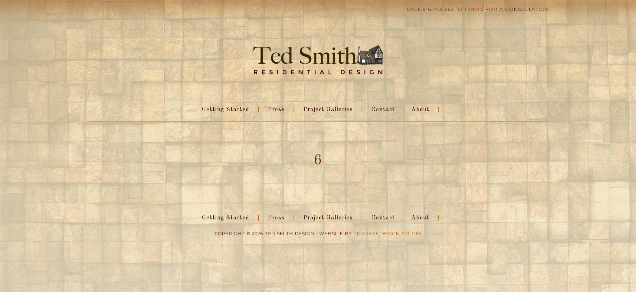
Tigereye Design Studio (387, 233)
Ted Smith (318, 60)
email (477, 9)
